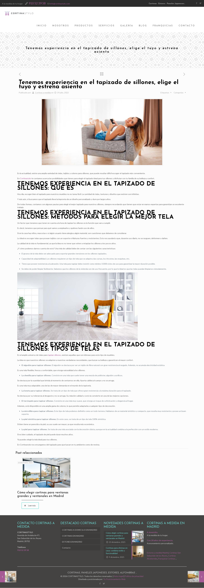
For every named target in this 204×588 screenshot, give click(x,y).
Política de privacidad (134, 576)
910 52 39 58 (37, 3)
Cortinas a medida (43, 92)
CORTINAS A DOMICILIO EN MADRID (79, 530)
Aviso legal (118, 576)
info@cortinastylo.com (60, 3)
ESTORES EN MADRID (72, 542)
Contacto (66, 548)
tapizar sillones (54, 355)
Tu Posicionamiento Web (114, 579)
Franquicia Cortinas (166, 559)
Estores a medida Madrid (158, 553)
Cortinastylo (25, 178)
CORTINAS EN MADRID (73, 536)
